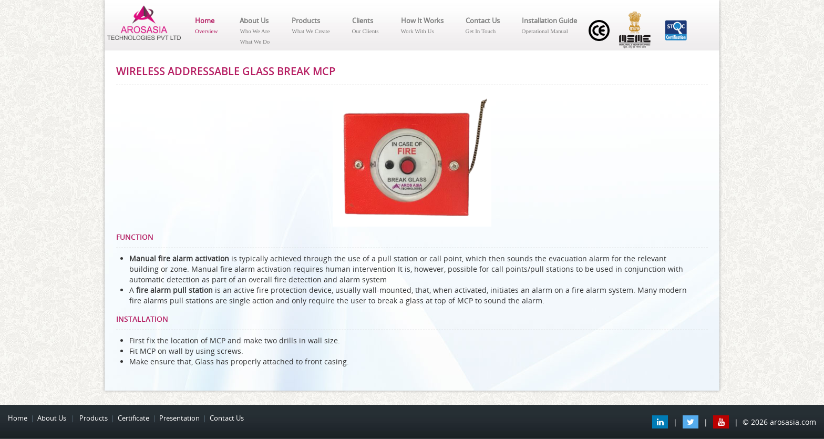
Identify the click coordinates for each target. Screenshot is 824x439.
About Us (255, 31)
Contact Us (483, 26)
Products (310, 26)
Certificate (133, 418)
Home (206, 26)
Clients (365, 26)
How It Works (422, 26)
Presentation (179, 418)
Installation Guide (549, 26)
